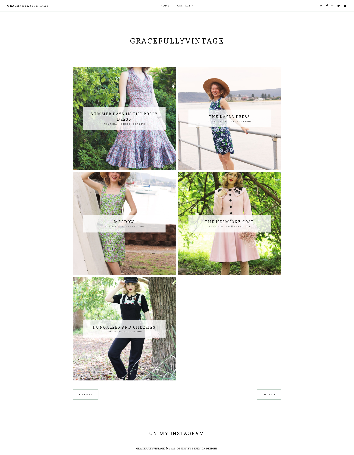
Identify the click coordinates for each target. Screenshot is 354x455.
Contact (184, 5)
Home (165, 5)
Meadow (124, 222)
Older (268, 394)
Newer (87, 394)
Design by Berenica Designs (197, 448)
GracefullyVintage (28, 6)
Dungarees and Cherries (124, 327)
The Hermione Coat (229, 222)
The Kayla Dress (229, 116)
